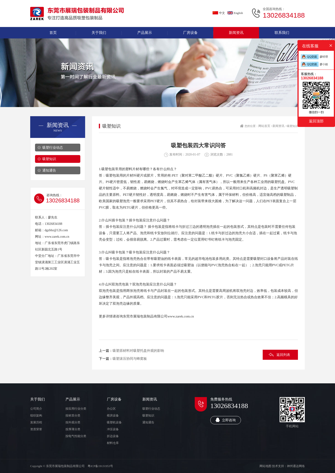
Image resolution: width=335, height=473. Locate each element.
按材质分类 (72, 415)
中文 (219, 13)
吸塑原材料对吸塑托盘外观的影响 (138, 350)
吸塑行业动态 (52, 147)
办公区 (111, 408)
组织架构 (36, 415)
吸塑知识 (49, 159)
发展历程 (36, 422)
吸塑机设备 (114, 422)
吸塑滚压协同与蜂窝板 (130, 358)
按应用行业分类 (75, 408)
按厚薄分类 (72, 429)
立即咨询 (226, 420)
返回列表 (283, 355)
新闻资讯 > (280, 126)
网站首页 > (265, 126)
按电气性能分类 (75, 436)
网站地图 (265, 466)
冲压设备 (113, 429)
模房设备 (113, 415)
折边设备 (113, 436)
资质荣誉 (36, 429)
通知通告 (49, 170)
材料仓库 (113, 443)
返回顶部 (316, 121)
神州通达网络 (296, 466)
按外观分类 (72, 422)
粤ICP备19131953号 (100, 466)
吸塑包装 (108, 169)
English (235, 13)
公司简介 (36, 408)
